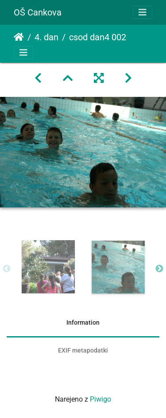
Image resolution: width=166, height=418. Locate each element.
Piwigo (100, 399)
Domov (19, 37)
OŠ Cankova (38, 12)
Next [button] (159, 269)
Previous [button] (6, 269)
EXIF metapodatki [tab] (83, 350)
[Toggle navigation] (142, 12)
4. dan (46, 37)
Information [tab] (83, 322)
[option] (48, 266)
